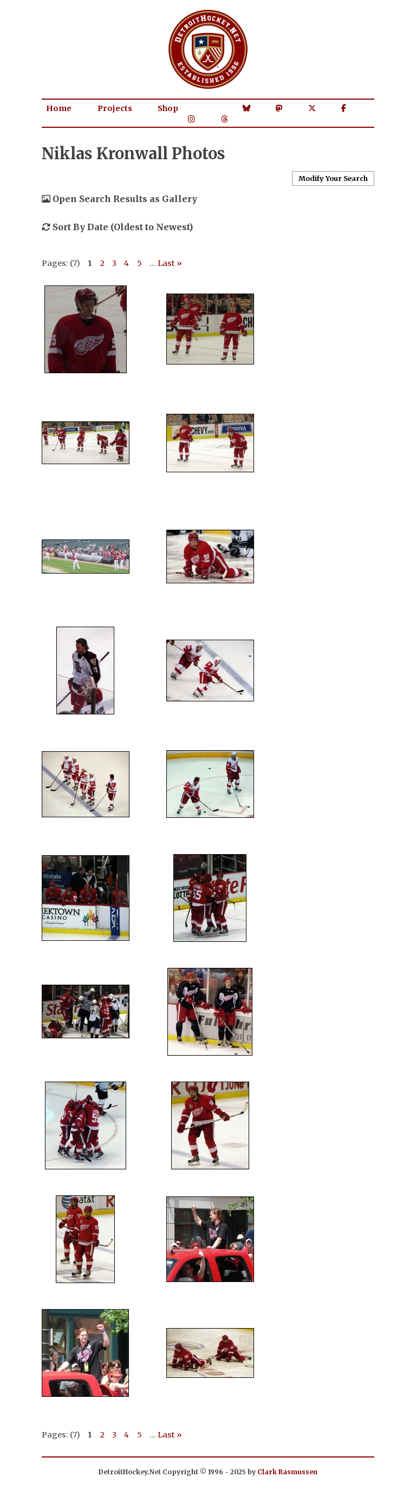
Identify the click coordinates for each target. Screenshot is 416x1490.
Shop (168, 108)
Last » (170, 263)
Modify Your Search (333, 178)
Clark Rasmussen (287, 1472)
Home (59, 108)
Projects (115, 108)
